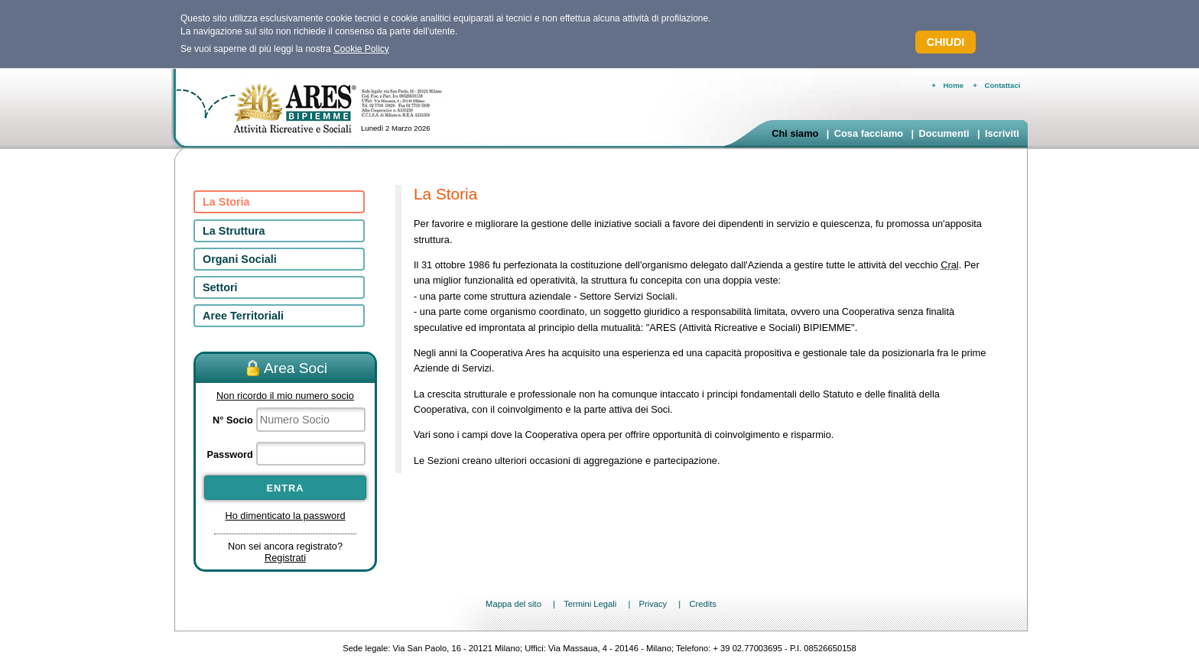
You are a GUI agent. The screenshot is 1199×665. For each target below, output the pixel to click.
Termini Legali (590, 603)
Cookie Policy (361, 49)
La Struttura (234, 231)
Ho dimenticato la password (285, 515)
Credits (702, 603)
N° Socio (233, 420)
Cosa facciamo (868, 133)
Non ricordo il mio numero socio (285, 395)
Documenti (943, 133)
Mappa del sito (513, 603)
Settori (220, 287)
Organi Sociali (240, 259)
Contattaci (1003, 85)
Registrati (285, 557)
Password (229, 454)
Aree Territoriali (243, 316)
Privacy (652, 603)
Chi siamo (795, 133)
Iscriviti (1002, 133)
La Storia (226, 202)
